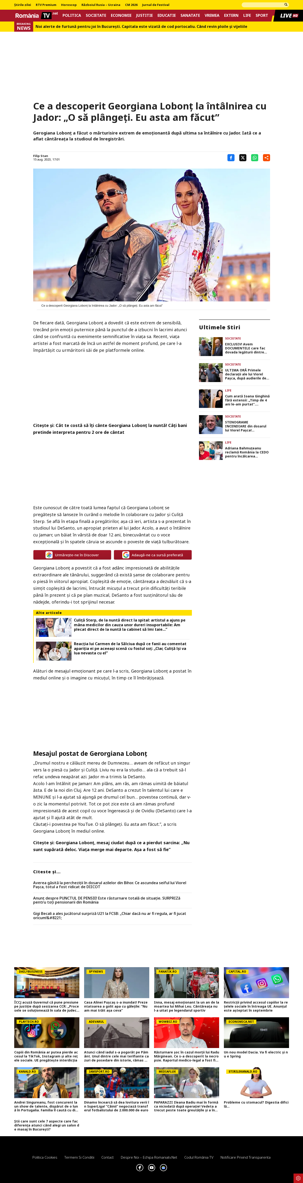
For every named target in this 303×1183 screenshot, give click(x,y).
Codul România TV (198, 1157)
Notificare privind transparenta (246, 1157)
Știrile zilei (22, 5)
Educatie (167, 15)
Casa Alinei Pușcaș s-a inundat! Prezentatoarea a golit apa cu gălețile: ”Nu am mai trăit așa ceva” (116, 1006)
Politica (72, 15)
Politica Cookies (44, 1157)
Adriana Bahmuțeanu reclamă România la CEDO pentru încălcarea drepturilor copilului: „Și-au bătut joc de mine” (247, 452)
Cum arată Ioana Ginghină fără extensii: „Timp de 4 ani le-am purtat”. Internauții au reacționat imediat (247, 400)
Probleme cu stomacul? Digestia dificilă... (256, 1104)
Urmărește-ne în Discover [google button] (72, 554)
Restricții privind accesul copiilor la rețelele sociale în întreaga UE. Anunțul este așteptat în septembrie (256, 1006)
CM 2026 (131, 5)
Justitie (144, 15)
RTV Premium (46, 5)
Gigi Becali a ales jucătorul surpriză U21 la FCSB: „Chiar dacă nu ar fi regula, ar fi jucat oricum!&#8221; (109, 916)
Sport (262, 15)
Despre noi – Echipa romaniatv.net (149, 1157)
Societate (96, 15)
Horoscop (69, 5)
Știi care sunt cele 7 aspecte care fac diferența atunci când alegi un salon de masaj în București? (46, 1125)
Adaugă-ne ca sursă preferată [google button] (152, 554)
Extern (231, 15)
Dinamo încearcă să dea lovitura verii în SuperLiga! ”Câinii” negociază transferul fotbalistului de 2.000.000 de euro (116, 1106)
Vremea (212, 15)
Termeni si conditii (79, 1157)
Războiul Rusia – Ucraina (100, 5)
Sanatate (190, 15)
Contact (107, 1157)
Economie (121, 15)
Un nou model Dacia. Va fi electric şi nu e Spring (256, 1054)
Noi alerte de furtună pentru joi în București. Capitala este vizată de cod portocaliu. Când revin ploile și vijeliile (141, 26)
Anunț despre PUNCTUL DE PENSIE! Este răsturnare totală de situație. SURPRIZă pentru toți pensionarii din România (106, 900)
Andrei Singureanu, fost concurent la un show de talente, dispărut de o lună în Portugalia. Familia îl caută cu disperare (46, 1106)
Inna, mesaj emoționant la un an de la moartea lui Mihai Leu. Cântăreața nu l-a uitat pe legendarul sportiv (186, 1006)
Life (247, 15)
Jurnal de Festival (155, 5)
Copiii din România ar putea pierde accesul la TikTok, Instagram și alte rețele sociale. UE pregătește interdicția (46, 1056)
